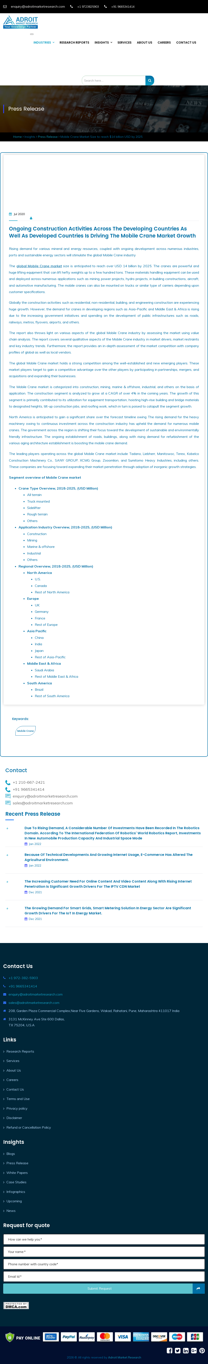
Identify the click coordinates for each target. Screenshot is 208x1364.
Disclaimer (14, 1118)
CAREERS (164, 42)
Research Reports (20, 1051)
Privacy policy (17, 1108)
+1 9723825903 (88, 7)
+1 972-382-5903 (23, 978)
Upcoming (14, 1201)
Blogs (10, 1153)
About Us (13, 1070)
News (11, 1211)
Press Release (48, 137)
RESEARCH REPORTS (74, 42)
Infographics (15, 1191)
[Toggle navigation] (32, 34)
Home (18, 137)
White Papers (17, 1172)
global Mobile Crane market (39, 266)
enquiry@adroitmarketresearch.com (36, 994)
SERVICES (124, 42)
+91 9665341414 (123, 7)
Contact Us (15, 1089)
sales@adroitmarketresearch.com (34, 1002)
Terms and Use (18, 1099)
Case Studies (16, 1182)
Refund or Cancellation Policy (28, 1127)
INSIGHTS (102, 42)
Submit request (146, 1288)
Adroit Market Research (124, 1357)
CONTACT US (186, 42)
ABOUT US (144, 42)
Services (12, 1061)
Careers (12, 1080)
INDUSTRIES (42, 42)
